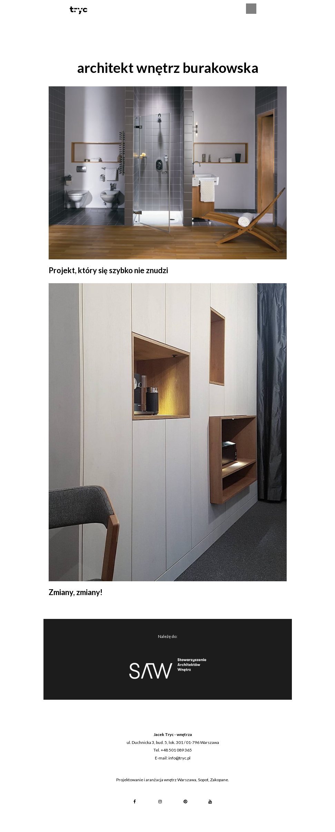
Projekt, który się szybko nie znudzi (108, 270)
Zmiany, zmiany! (75, 592)
